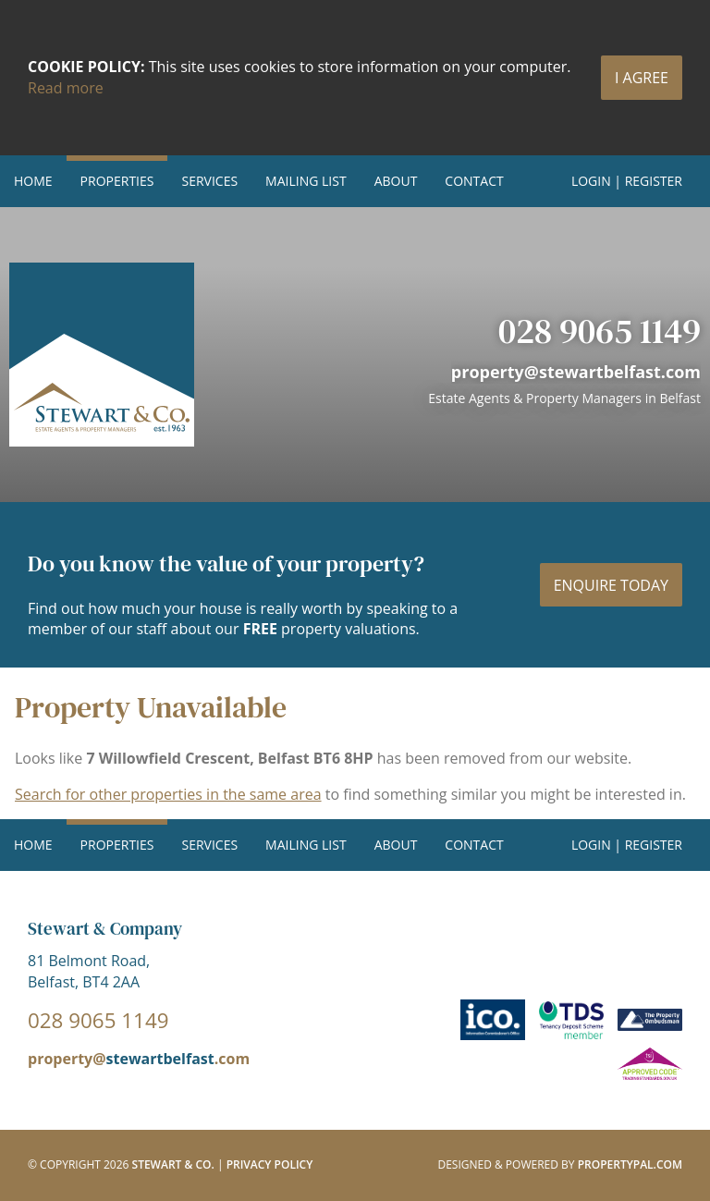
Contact (474, 181)
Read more (66, 88)
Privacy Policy (269, 1164)
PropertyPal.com (630, 1164)
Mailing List (306, 181)
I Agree (641, 77)
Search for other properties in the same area (168, 794)
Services (209, 181)
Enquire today (611, 585)
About (396, 181)
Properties (117, 181)
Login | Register (626, 181)
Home (33, 181)
